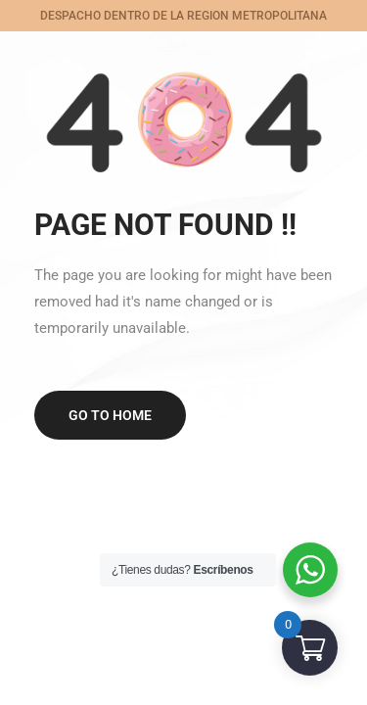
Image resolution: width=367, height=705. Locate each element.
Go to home (110, 415)
